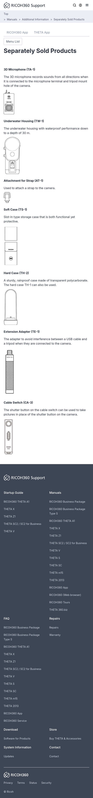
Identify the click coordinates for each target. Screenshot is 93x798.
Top (6, 13)
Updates (9, 756)
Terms (21, 782)
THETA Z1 (10, 516)
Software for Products (17, 738)
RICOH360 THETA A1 (16, 501)
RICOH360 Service (15, 720)
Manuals (12, 19)
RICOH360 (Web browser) (65, 594)
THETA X (9, 509)
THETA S (54, 557)
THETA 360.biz (58, 609)
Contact (54, 756)
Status (33, 782)
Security (46, 782)
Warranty (55, 634)
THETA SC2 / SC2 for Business (22, 523)
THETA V (9, 531)
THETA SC (55, 565)
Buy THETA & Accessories (65, 738)
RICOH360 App (58, 587)
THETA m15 (56, 572)
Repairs (53, 627)
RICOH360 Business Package (67, 501)
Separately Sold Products (69, 19)
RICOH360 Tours (59, 602)
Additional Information (35, 19)
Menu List (13, 41)
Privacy (8, 782)
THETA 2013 (56, 580)
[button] (75, 5)
